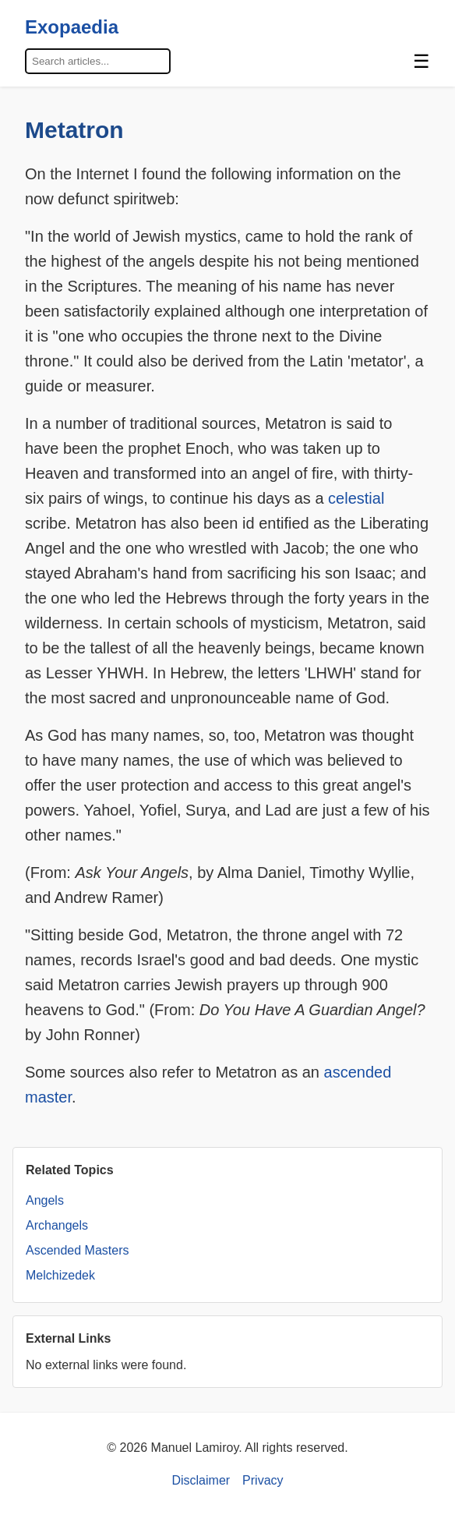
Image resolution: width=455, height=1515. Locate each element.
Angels (45, 1200)
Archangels (57, 1225)
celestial (356, 498)
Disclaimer (200, 1480)
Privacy (262, 1480)
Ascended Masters (77, 1250)
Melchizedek (60, 1275)
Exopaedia (71, 26)
